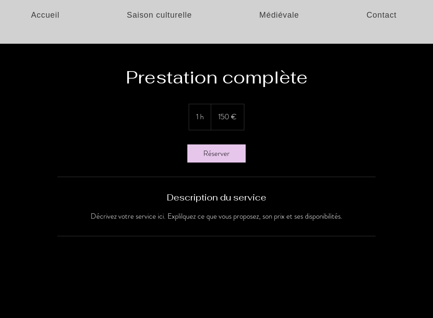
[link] (216, 153)
